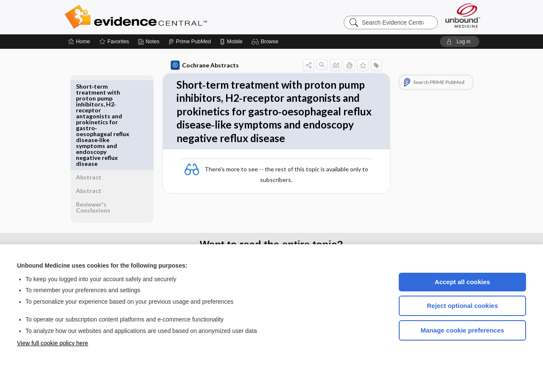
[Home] (79, 41)
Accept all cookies (462, 281)
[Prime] (189, 41)
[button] (266, 41)
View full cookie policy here (52, 343)
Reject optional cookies (462, 305)
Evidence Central (170, 17)
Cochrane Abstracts (203, 65)
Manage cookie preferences (462, 330)
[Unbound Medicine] (462, 15)
